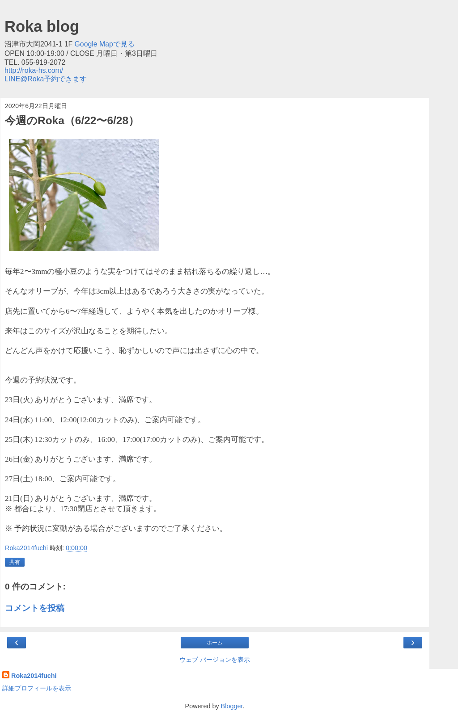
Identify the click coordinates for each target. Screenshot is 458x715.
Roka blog (41, 26)
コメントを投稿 (34, 608)
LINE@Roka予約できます (45, 79)
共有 (14, 562)
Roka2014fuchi (34, 675)
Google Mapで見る (105, 44)
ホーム (215, 642)
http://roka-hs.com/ (33, 70)
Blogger (232, 706)
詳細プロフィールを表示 (36, 688)
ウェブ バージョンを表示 (214, 659)
